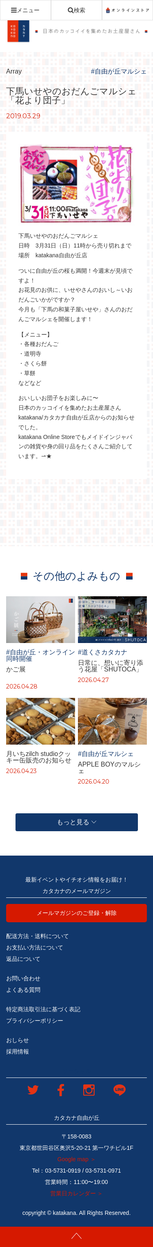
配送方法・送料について (37, 936)
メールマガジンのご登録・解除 (77, 913)
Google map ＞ (76, 1159)
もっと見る (76, 822)
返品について (23, 959)
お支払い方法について (34, 947)
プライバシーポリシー (34, 1020)
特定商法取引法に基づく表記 (43, 1009)
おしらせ (17, 1040)
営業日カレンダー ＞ (76, 1193)
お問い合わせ (23, 978)
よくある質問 (23, 989)
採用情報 (17, 1051)
